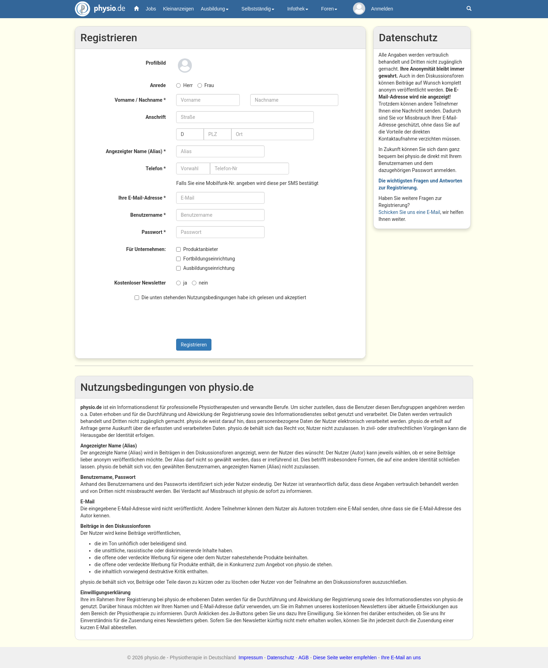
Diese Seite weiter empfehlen (345, 657)
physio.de (97, 8)
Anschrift (155, 117)
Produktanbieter (197, 249)
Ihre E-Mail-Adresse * (142, 198)
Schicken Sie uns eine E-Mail (409, 212)
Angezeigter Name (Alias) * (136, 151)
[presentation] (205, 319)
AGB (303, 657)
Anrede (158, 85)
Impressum (251, 657)
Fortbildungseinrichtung (205, 258)
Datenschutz (280, 657)
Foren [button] (329, 9)
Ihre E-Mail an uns (401, 657)
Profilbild (156, 63)
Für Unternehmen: (146, 249)
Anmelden (382, 9)
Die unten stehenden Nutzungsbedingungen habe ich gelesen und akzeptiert (220, 297)
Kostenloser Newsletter (140, 283)
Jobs (151, 9)
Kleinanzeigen (178, 9)
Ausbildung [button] (215, 9)
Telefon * (156, 168)
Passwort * (154, 232)
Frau (205, 85)
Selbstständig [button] (257, 9)
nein (200, 283)
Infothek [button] (297, 9)
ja (181, 283)
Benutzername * (148, 215)
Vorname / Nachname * (140, 100)
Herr (184, 85)
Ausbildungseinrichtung (205, 268)
